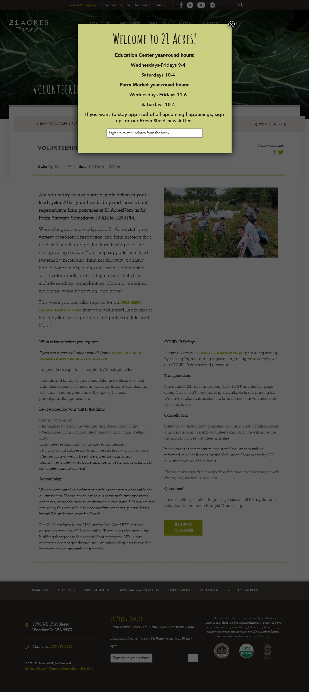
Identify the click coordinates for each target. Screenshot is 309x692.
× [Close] (231, 24)
